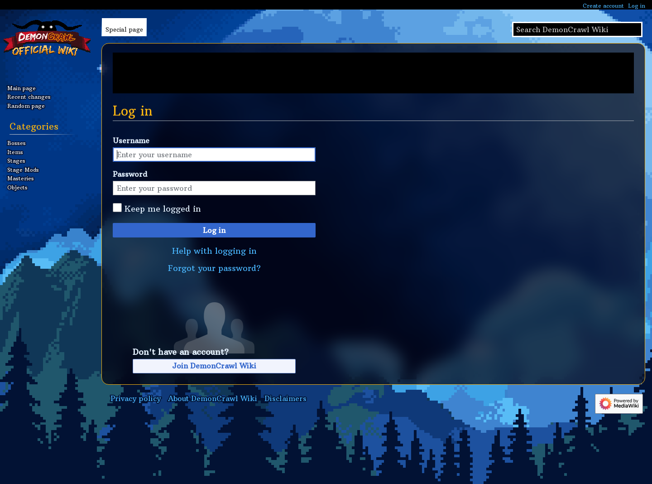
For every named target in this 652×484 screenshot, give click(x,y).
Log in (214, 230)
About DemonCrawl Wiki (212, 398)
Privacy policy (135, 398)
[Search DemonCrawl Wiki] (577, 29)
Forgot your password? (214, 268)
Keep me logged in (163, 208)
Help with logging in (214, 251)
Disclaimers (285, 398)
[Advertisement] (373, 73)
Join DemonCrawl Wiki (214, 365)
